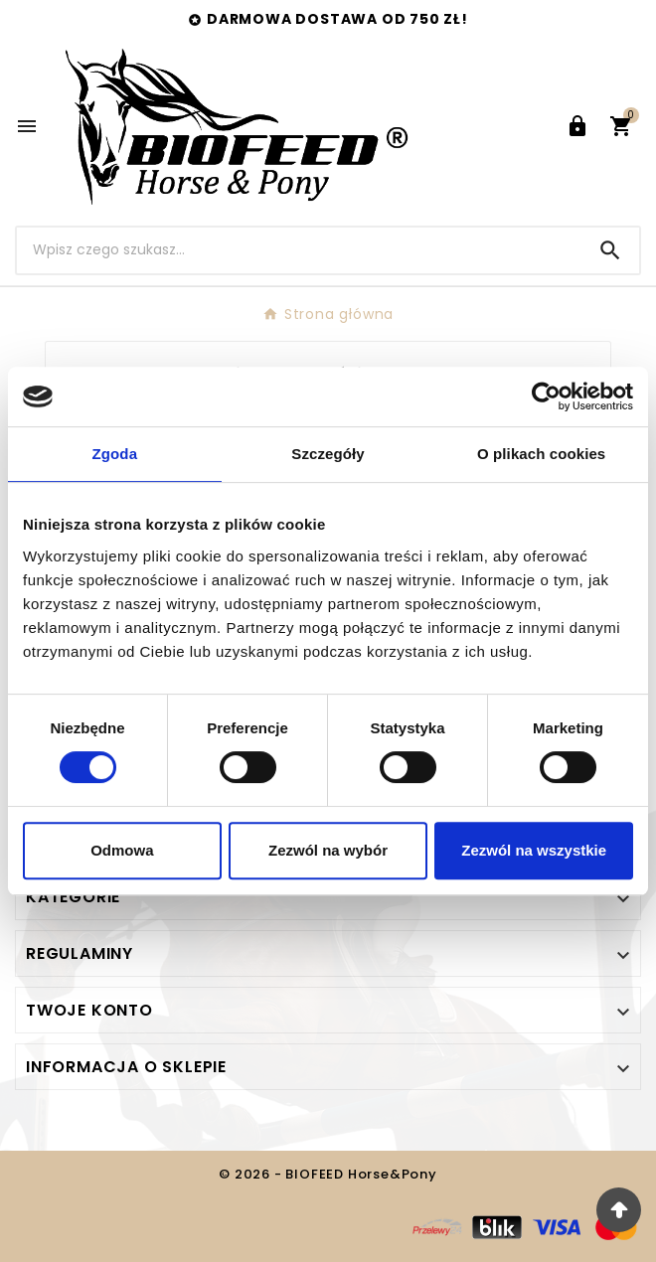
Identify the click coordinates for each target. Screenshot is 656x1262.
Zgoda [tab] (115, 453)
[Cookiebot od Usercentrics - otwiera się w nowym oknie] (546, 396)
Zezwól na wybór (328, 850)
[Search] (610, 250)
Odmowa (121, 850)
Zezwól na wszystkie (533, 850)
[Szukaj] (299, 250)
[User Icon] (577, 126)
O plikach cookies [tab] (541, 453)
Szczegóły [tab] (327, 453)
